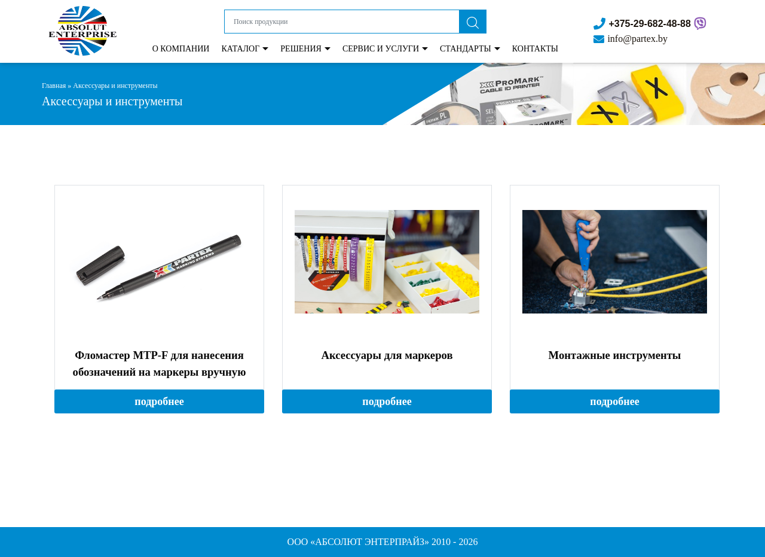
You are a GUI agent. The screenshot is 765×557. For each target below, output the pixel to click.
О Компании (181, 48)
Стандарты (465, 48)
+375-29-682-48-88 (649, 24)
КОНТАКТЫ (535, 48)
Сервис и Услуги (380, 48)
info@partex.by (637, 39)
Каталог (240, 48)
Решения (301, 48)
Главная (54, 85)
